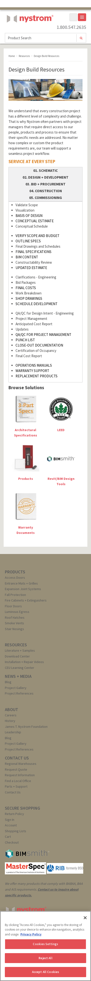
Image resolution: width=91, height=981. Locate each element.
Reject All (45, 958)
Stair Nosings (14, 629)
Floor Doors (13, 606)
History (10, 721)
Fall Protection (15, 595)
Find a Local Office (18, 781)
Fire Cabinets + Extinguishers (26, 600)
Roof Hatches (15, 617)
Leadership (13, 732)
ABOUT (11, 709)
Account (11, 825)
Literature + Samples (20, 650)
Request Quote (16, 769)
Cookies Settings (45, 944)
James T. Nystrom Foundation (26, 726)
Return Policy (14, 814)
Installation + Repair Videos (24, 662)
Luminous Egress (17, 611)
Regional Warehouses (20, 763)
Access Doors (15, 577)
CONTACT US (17, 758)
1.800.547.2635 (71, 27)
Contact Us (13, 792)
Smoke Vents (14, 623)
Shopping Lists (15, 831)
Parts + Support (16, 786)
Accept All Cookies (45, 972)
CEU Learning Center (19, 667)
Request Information (20, 775)
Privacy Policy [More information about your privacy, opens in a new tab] (30, 934)
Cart (8, 836)
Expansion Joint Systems (23, 589)
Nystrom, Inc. (29, 31)
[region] (45, 946)
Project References (19, 693)
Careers (11, 715)
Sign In (9, 819)
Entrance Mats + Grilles (21, 583)
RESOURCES (16, 645)
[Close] (85, 917)
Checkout (12, 842)
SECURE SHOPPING (22, 808)
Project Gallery (15, 688)
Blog (8, 682)
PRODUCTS (15, 572)
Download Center (17, 656)
